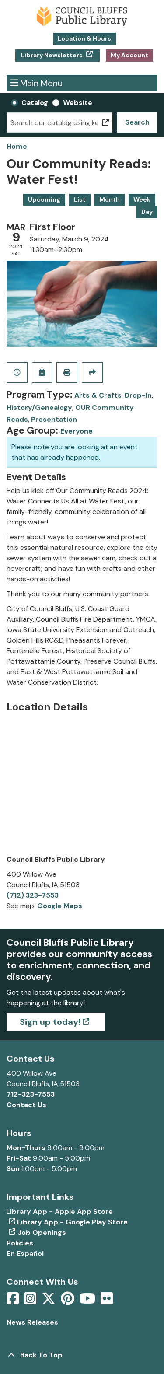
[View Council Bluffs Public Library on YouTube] (88, 1301)
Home (17, 146)
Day (147, 212)
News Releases (32, 1322)
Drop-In (138, 395)
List (80, 199)
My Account (129, 55)
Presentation (54, 419)
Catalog (34, 102)
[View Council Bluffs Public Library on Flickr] (107, 1301)
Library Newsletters (52, 55)
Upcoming (44, 199)
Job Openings (41, 1232)
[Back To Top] (82, 1355)
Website (77, 102)
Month (109, 199)
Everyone (76, 431)
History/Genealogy (39, 407)
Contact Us (26, 1104)
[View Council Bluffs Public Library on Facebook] (14, 1301)
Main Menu (36, 83)
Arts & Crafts (98, 395)
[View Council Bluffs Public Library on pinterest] (68, 1301)
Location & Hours (84, 38)
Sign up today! (50, 1022)
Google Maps (59, 905)
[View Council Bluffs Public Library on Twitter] (49, 1301)
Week (141, 199)
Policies (20, 1243)
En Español (25, 1253)
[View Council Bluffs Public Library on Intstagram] (31, 1301)
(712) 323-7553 (33, 895)
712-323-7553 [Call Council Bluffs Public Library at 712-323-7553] (31, 1094)
